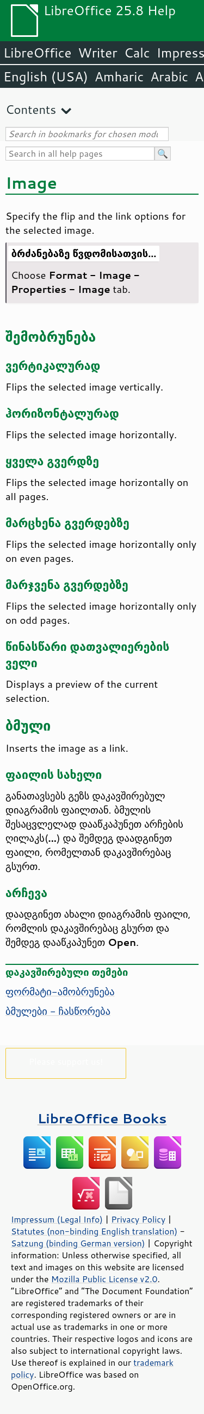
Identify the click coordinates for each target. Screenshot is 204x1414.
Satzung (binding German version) (78, 1243)
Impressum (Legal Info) (57, 1219)
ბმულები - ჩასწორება (57, 1011)
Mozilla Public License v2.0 (104, 1279)
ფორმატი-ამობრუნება (60, 991)
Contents (30, 109)
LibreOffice (37, 52)
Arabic (169, 76)
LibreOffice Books (102, 1118)
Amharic (119, 76)
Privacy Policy (138, 1219)
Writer (97, 52)
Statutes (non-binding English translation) (94, 1231)
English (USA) (45, 76)
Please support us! (66, 1061)
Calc (137, 52)
